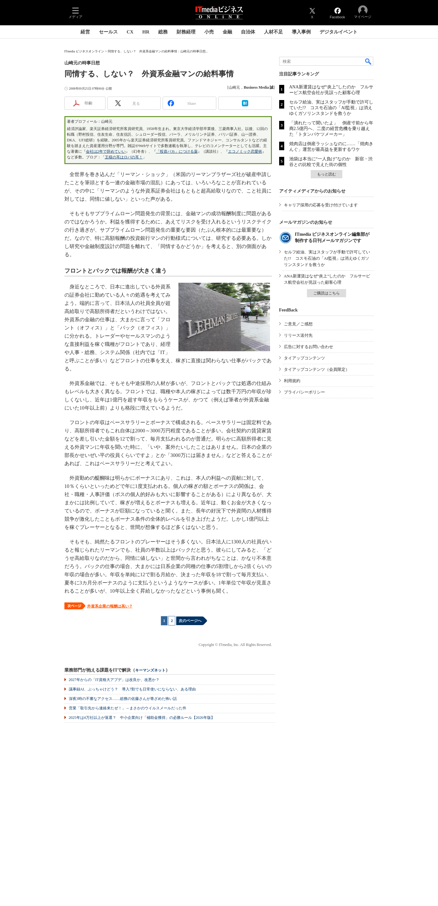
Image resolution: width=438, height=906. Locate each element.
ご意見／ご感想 (298, 324)
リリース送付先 (298, 335)
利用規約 (292, 380)
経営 (85, 31)
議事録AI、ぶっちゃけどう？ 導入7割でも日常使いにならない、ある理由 (132, 689)
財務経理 (186, 31)
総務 (163, 31)
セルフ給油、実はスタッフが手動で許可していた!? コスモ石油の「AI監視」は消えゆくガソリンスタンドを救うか (331, 108)
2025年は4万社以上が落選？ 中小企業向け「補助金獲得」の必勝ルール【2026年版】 (142, 717)
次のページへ (190, 621)
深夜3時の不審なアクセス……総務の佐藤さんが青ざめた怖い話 (123, 698)
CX (130, 31)
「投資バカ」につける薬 (177, 151)
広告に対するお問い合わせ (308, 346)
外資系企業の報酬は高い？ (110, 606)
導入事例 (301, 31)
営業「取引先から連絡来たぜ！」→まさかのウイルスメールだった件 (127, 708)
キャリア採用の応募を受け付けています (321, 205)
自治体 (248, 31)
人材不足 (273, 31)
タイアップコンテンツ (304, 358)
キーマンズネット (150, 670)
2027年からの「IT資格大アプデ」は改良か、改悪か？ (114, 680)
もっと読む (326, 174)
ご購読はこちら (326, 293)
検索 (368, 61)
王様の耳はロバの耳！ (124, 157)
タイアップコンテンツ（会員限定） (317, 369)
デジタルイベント (338, 31)
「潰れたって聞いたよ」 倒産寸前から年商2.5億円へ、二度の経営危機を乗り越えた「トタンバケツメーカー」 (331, 129)
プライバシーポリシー (304, 392)
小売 (209, 31)
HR (146, 31)
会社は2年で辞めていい (106, 151)
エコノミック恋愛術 (245, 151)
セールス (108, 31)
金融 (227, 31)
